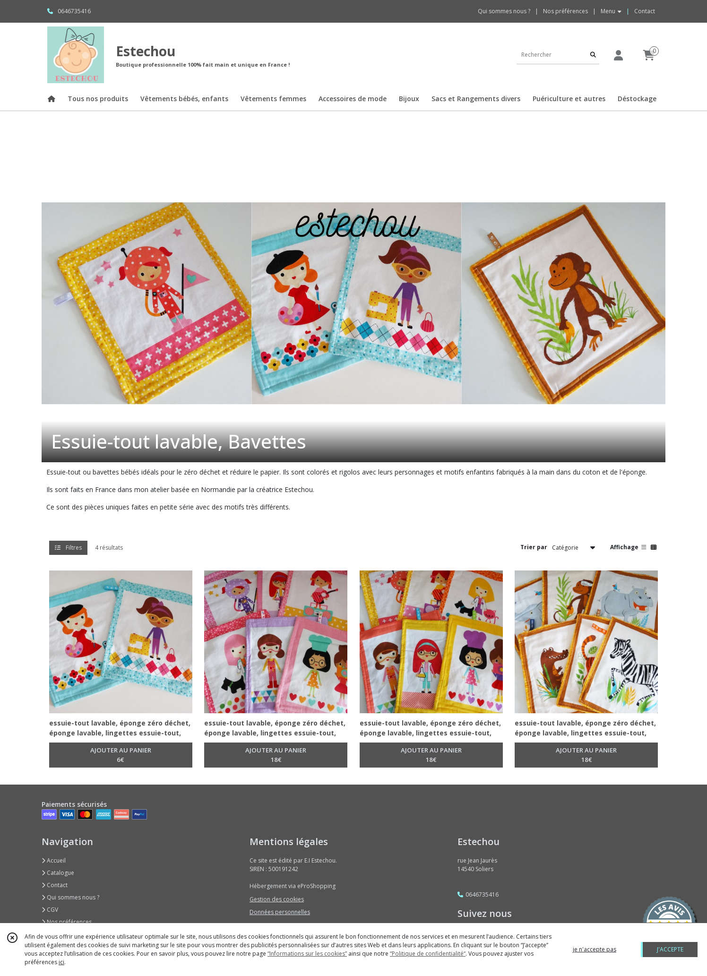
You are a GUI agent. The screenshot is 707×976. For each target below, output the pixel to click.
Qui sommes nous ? (70, 897)
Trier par (533, 547)
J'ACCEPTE (670, 949)
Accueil (54, 860)
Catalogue (58, 873)
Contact (644, 11)
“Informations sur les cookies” (307, 954)
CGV (50, 910)
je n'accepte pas (594, 949)
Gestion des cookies (277, 899)
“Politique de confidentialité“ (428, 954)
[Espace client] (618, 55)
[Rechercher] (593, 54)
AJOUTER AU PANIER (120, 755)
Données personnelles (280, 912)
